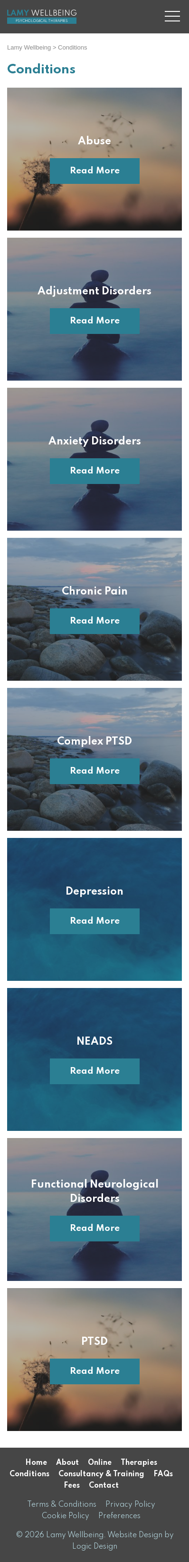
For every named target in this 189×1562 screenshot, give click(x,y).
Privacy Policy (130, 1505)
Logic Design (94, 1547)
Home (36, 1463)
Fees (72, 1486)
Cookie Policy (65, 1516)
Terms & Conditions (61, 1505)
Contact (104, 1486)
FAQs (163, 1474)
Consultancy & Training (101, 1474)
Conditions (29, 1474)
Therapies (139, 1463)
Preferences (119, 1516)
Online (100, 1463)
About (67, 1463)
